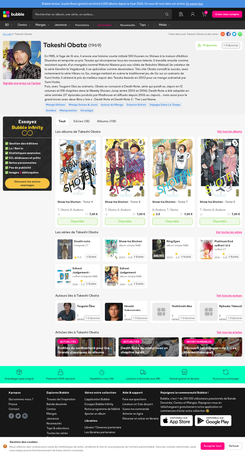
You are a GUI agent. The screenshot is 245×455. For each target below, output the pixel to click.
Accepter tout (212, 446)
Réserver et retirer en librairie (140, 418)
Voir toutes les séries (229, 232)
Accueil (7, 34)
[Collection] (181, 14)
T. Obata (63, 209)
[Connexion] (192, 14)
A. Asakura (76, 209)
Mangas (43, 24)
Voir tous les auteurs (229, 295)
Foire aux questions (134, 399)
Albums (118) (106, 121)
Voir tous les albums (229, 131)
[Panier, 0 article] (204, 14)
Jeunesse (62, 24)
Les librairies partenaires (100, 432)
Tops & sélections (58, 428)
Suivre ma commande (135, 409)
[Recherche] (97, 14)
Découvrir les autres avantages (27, 183)
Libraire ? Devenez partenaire (103, 427)
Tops (145, 24)
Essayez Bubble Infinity (99, 404)
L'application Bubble (97, 399)
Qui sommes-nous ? (21, 399)
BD (9, 24)
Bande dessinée (57, 404)
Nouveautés (127, 25)
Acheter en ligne (132, 413)
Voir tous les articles (229, 332)
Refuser (234, 446)
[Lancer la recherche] (167, 14)
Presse (13, 404)
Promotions (82, 25)
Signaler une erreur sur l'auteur (22, 83)
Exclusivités (105, 25)
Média (165, 24)
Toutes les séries (57, 433)
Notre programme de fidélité (102, 409)
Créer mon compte (227, 14)
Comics (24, 24)
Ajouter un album (95, 413)
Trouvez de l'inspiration (61, 399)
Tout (62, 121)
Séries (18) (81, 121)
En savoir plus (194, 3)
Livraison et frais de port (137, 404)
